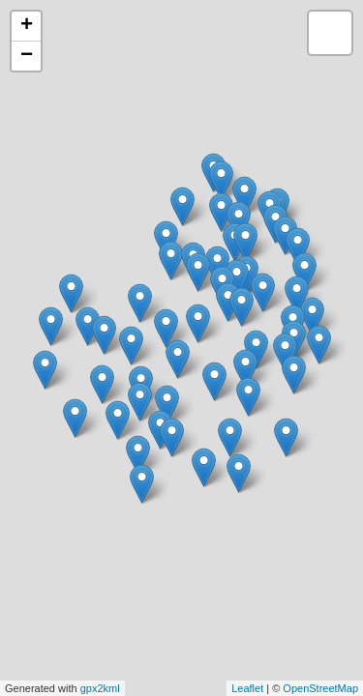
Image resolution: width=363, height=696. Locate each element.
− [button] (26, 56)
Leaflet (247, 688)
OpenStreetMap (320, 688)
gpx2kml (100, 688)
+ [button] (26, 26)
